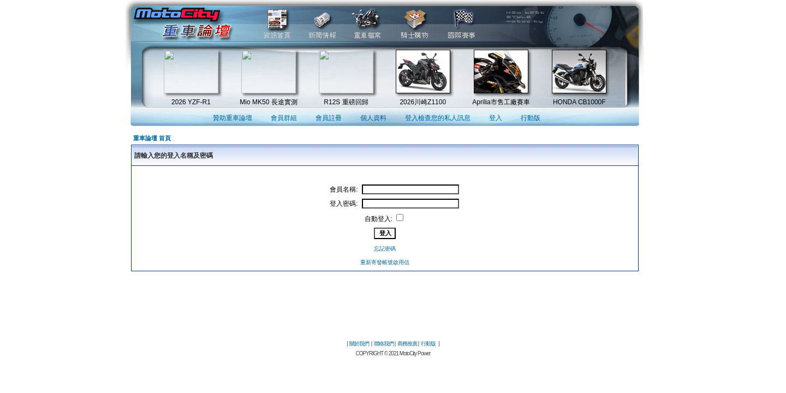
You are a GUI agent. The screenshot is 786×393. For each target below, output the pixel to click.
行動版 (530, 118)
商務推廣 (407, 344)
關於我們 (359, 344)
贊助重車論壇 (232, 118)
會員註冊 (328, 118)
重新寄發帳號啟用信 (384, 262)
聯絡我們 (384, 344)
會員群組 (284, 118)
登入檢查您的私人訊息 (438, 118)
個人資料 (373, 118)
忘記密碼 (385, 249)
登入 (495, 118)
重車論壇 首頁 (152, 138)
